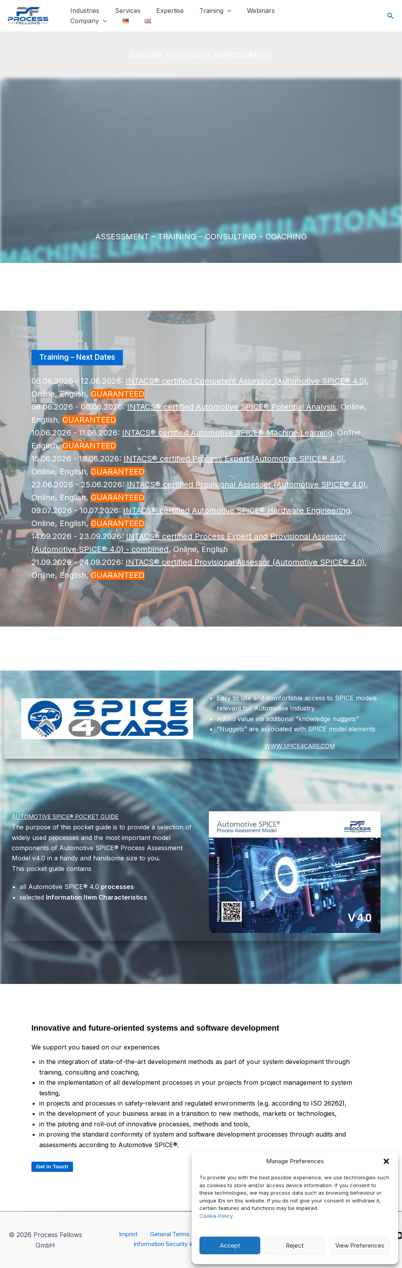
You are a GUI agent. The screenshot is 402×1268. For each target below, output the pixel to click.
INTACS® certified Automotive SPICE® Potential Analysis (231, 407)
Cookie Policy (216, 1216)
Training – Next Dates (79, 358)
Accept (230, 1245)
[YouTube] (398, 1235)
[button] (386, 1161)
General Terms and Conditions (189, 1235)
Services (123, 13)
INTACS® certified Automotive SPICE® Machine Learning (227, 433)
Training (204, 14)
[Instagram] (341, 16)
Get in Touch (53, 1167)
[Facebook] (358, 16)
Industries (83, 13)
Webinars (247, 13)
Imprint (126, 1235)
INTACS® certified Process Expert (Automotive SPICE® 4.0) (234, 459)
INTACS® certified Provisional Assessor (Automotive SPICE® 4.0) (246, 485)
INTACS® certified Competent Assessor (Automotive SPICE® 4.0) (246, 381)
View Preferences (359, 1245)
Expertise (162, 13)
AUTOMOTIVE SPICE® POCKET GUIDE (71, 817)
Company (291, 14)
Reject (294, 1245)
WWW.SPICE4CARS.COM (299, 746)
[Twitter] (375, 16)
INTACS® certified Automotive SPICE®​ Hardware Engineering (236, 511)
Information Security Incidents (177, 1245)
